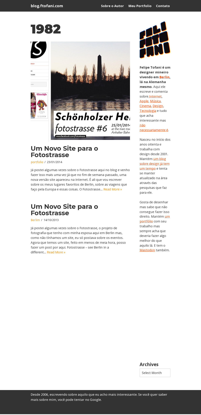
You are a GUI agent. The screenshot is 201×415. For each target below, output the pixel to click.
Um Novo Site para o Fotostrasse (64, 151)
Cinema (157, 106)
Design (145, 111)
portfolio (37, 162)
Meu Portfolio (140, 6)
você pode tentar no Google (79, 400)
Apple (158, 101)
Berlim (35, 225)
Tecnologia (160, 111)
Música (145, 106)
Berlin (145, 82)
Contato (163, 6)
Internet (146, 101)
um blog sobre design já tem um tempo (155, 164)
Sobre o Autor (112, 6)
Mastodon (147, 251)
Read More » (61, 194)
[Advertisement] (155, 308)
